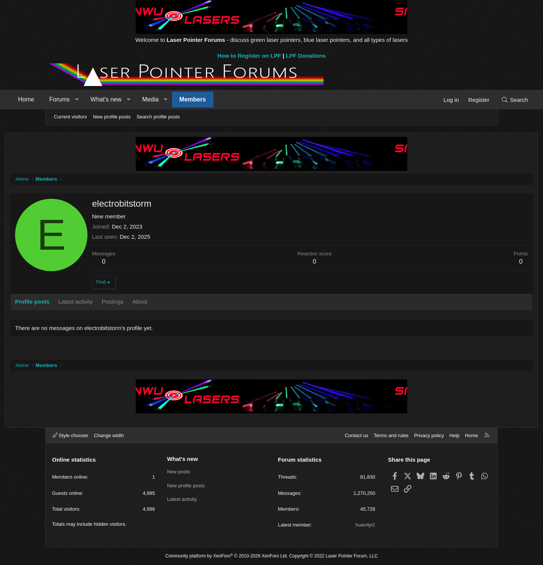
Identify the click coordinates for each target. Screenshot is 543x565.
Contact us (356, 435)
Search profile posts (158, 117)
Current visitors (70, 117)
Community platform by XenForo (226, 556)
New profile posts (111, 117)
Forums (98, 99)
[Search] (476, 99)
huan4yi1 (365, 525)
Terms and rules (391, 435)
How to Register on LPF (249, 55)
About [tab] (181, 303)
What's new (144, 99)
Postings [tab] (155, 303)
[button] (115, 99)
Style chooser (70, 435)
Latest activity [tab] (117, 303)
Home (65, 99)
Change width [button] (109, 435)
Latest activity (182, 499)
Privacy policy (429, 435)
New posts (178, 471)
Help (454, 435)
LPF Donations (306, 55)
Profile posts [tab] (74, 303)
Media (189, 99)
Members (231, 99)
